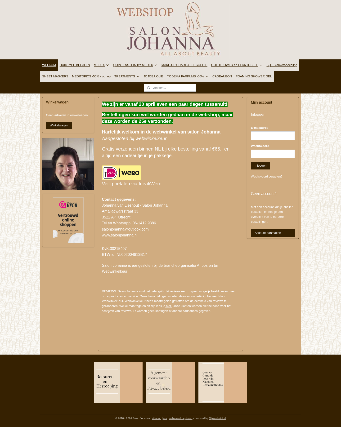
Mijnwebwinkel (217, 418)
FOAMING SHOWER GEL (254, 76)
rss (165, 418)
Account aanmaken (268, 233)
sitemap (156, 418)
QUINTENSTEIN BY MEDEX (135, 65)
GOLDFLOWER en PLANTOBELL (237, 65)
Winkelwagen (59, 125)
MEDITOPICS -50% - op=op (91, 76)
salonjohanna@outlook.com (125, 229)
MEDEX (101, 65)
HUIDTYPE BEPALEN (75, 65)
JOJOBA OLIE (153, 76)
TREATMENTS (127, 76)
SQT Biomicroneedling (282, 65)
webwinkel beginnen (180, 418)
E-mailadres (259, 127)
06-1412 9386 (144, 223)
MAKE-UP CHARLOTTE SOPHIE (184, 65)
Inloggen (260, 165)
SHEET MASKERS (55, 76)
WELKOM (49, 65)
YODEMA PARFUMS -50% (188, 76)
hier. (168, 306)
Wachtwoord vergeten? (266, 176)
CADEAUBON (222, 76)
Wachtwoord (260, 146)
